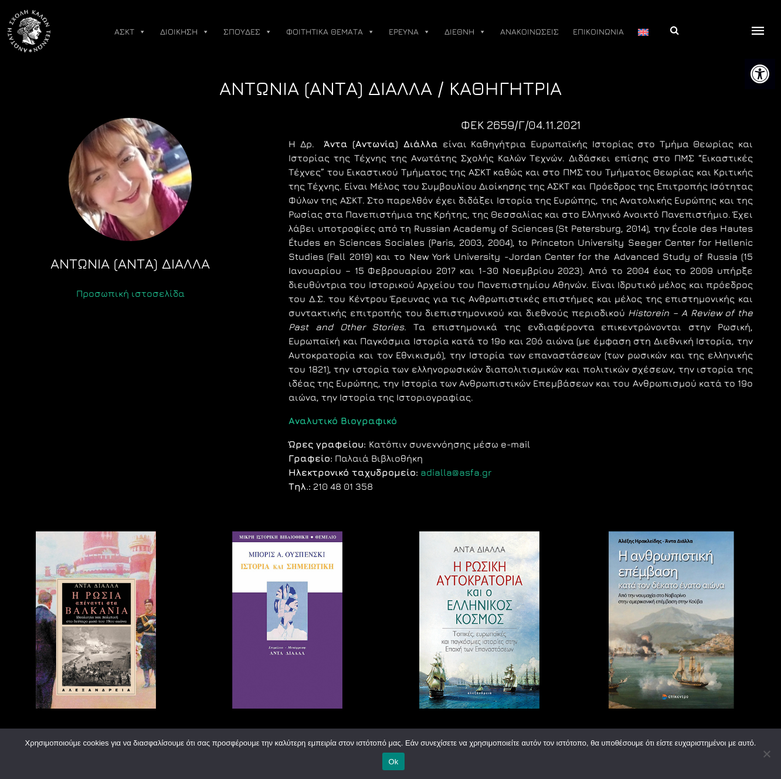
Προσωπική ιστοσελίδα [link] (130, 293)
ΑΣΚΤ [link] (130, 31)
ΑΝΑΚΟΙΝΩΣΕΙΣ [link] (529, 31)
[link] (760, 74)
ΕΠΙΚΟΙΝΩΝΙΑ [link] (598, 31)
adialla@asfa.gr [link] (455, 472)
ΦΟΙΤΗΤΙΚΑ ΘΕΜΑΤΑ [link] (330, 31)
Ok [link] (393, 761)
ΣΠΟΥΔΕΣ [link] (247, 31)
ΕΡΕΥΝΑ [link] (409, 31)
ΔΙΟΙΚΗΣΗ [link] (184, 31)
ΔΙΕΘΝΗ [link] (465, 31)
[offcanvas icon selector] (758, 31)
